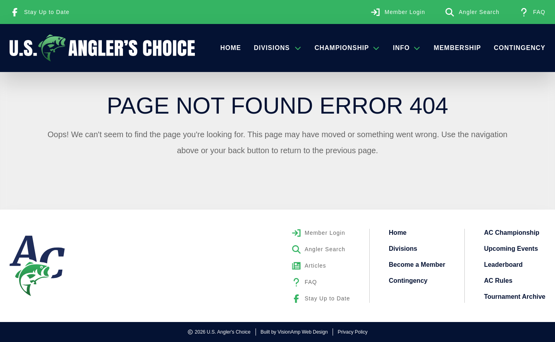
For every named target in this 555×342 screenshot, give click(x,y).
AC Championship (511, 232)
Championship (347, 47)
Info (407, 47)
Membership (457, 47)
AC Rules (498, 280)
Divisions (278, 47)
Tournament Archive (514, 296)
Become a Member (417, 264)
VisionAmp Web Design (303, 332)
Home (230, 47)
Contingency (519, 47)
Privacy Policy (353, 332)
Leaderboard (503, 264)
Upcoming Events (511, 248)
